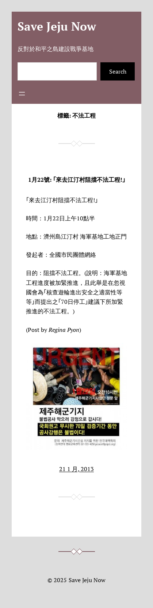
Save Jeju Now (57, 26)
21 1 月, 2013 (76, 469)
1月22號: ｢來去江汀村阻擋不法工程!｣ (76, 179)
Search (117, 71)
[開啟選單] (22, 93)
